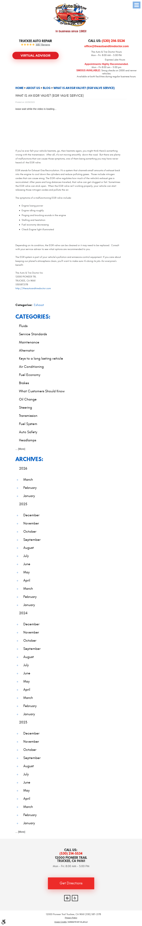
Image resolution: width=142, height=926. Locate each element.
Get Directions (71, 883)
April (26, 580)
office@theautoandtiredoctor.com (106, 46)
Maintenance (29, 342)
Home (19, 88)
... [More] (20, 449)
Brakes (24, 383)
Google (67, 898)
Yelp (75, 898)
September (31, 540)
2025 (23, 504)
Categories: (32, 316)
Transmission (28, 416)
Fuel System (28, 424)
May (26, 572)
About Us (33, 88)
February (30, 488)
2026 (23, 468)
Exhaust (39, 305)
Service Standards (33, 334)
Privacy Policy (71, 918)
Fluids (23, 326)
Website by (78, 922)
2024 (23, 613)
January (29, 496)
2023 (23, 722)
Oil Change (28, 399)
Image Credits (60, 922)
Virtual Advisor (35, 55)
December (31, 515)
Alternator (26, 350)
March (28, 479)
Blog (47, 88)
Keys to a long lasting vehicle (41, 358)
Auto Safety (28, 432)
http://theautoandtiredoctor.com (33, 288)
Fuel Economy (29, 375)
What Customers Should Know (42, 391)
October (29, 531)
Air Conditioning (31, 367)
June (26, 564)
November (31, 523)
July (26, 556)
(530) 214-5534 (71, 853)
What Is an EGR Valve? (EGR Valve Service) (84, 88)
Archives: (29, 459)
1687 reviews (43, 44)
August (28, 548)
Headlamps (27, 440)
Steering (25, 407)
